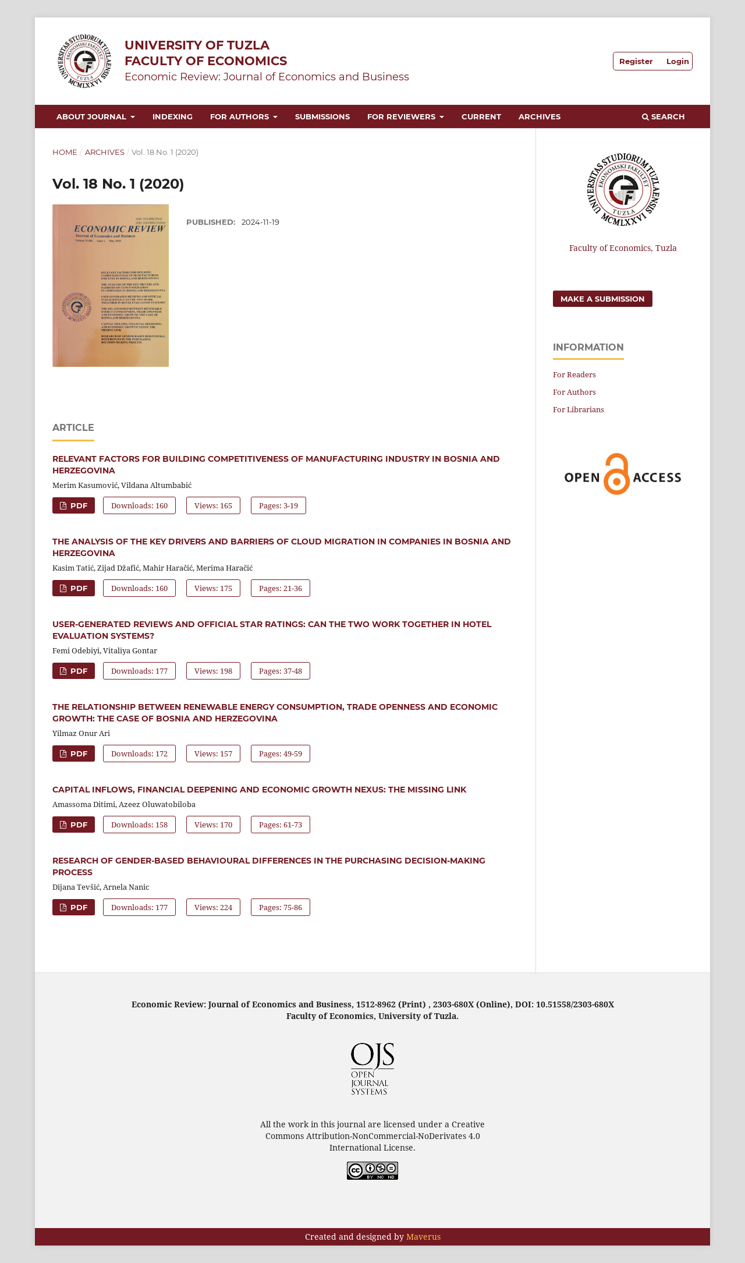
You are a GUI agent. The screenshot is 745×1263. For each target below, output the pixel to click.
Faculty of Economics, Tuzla (623, 247)
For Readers (574, 374)
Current (481, 116)
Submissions (322, 116)
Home (64, 152)
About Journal (92, 116)
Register (636, 61)
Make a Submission (602, 298)
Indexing (172, 116)
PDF (77, 505)
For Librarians (578, 409)
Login (677, 61)
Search (663, 116)
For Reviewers (402, 116)
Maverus (423, 1236)
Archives (539, 116)
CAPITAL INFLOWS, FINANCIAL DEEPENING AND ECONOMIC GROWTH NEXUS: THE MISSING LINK (259, 789)
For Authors (240, 116)
